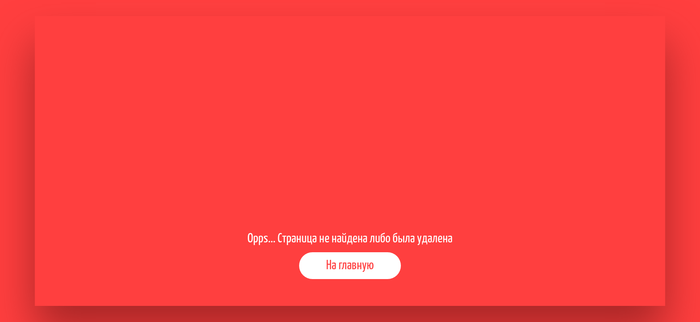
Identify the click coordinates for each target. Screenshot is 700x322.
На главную (350, 265)
